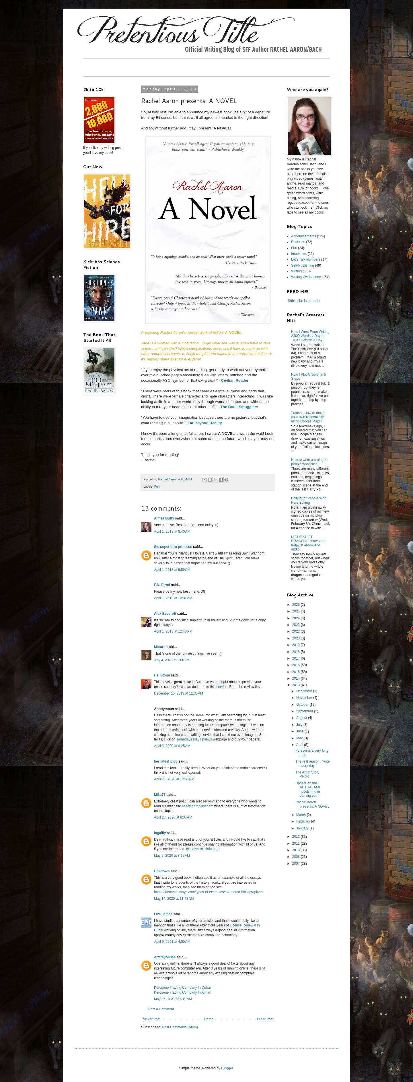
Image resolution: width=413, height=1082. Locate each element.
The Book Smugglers (239, 407)
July (299, 725)
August (302, 718)
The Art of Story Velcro (307, 774)
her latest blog (166, 761)
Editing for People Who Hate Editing (308, 500)
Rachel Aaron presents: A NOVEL (312, 804)
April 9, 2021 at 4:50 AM (172, 942)
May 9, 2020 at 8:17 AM (172, 856)
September (305, 711)
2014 (296, 678)
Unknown (162, 871)
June (300, 731)
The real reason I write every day (312, 763)
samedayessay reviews (194, 739)
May (300, 738)
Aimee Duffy (164, 518)
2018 (296, 652)
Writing (296, 271)
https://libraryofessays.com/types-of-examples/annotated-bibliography (207, 892)
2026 (296, 605)
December (304, 691)
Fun (157, 486)
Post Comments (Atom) (180, 1027)
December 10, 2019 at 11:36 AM (178, 693)
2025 (296, 611)
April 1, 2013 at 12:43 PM (173, 631)
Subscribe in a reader (304, 301)
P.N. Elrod (162, 585)
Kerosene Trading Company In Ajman (182, 992)
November (304, 698)
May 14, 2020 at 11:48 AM (174, 899)
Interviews (299, 254)
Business (298, 242)
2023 (296, 625)
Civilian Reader (234, 380)
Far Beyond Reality (205, 423)
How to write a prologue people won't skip (309, 462)
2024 (296, 618)
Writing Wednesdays (307, 277)
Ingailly (160, 833)
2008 (296, 857)
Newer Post (151, 1019)
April (300, 745)
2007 (296, 864)
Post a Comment (161, 1009)
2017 (296, 658)
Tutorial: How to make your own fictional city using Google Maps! (307, 417)
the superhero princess (173, 547)
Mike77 (159, 795)
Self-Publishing (302, 265)
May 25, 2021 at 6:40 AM (173, 999)
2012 (296, 837)
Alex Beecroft (165, 614)
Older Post (265, 1019)
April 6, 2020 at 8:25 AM (172, 746)
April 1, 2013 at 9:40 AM (172, 532)
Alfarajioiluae (165, 957)
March (301, 815)
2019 (296, 645)
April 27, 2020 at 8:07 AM (173, 817)
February (303, 821)
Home (208, 1019)
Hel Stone (162, 675)
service (221, 687)
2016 (296, 665)
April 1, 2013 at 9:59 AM (172, 570)
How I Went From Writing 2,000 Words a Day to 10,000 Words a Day (310, 336)
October (302, 705)
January (302, 828)
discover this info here (203, 849)
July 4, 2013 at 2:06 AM (172, 660)
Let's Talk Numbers (305, 259)
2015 (296, 672)
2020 (296, 638)
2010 (296, 850)
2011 (296, 843)
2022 (296, 631)
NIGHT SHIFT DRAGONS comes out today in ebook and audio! (308, 543)
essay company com (197, 806)
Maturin (160, 647)
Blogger (227, 1068)
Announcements (303, 236)
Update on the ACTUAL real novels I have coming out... (307, 789)
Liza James (163, 914)
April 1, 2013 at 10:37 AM (173, 598)
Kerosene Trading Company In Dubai (182, 988)
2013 (296, 685)
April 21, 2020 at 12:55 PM (174, 779)
